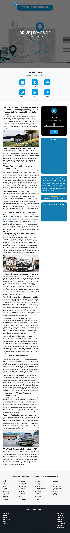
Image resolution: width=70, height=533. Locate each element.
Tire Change (61, 513)
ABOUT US (27, 4)
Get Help (54, 132)
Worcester (55, 494)
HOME (20, 4)
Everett (6, 499)
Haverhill (23, 488)
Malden (22, 498)
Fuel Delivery (61, 517)
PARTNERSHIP (36, 4)
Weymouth (55, 491)
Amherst (6, 481)
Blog (4, 521)
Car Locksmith (61, 523)
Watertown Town (57, 486)
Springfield (55, 481)
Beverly (6, 486)
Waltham (55, 485)
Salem (38, 499)
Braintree (6, 490)
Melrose (39, 481)
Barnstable (7, 485)
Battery (22, 86)
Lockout (22, 96)
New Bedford (40, 485)
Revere (38, 498)
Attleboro (6, 483)
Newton (38, 486)
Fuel (35, 96)
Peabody (39, 491)
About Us (6, 513)
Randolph (39, 496)
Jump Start (60, 515)
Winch (47, 96)
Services (52, 4)
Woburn (54, 493)
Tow (47, 86)
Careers (5, 517)
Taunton (54, 483)
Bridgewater (7, 491)
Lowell (22, 494)
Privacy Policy (38, 530)
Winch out (60, 525)
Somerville (55, 480)
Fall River (23, 480)
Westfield (55, 490)
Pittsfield (39, 493)
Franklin (22, 485)
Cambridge (7, 494)
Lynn (22, 496)
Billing (45, 4)
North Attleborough (41, 488)
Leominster (23, 493)
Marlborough (24, 499)
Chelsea (6, 496)
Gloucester (23, 486)
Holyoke (22, 490)
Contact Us (6, 519)
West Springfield (57, 488)
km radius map (54, 157)
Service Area (61, 527)
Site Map (6, 523)
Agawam (6, 480)
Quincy (38, 494)
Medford (39, 480)
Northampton (40, 490)
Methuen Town (40, 483)
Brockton (6, 493)
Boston (6, 488)
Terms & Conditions (30, 530)
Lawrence (23, 491)
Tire (35, 86)
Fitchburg (23, 481)
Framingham (23, 483)
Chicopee (6, 498)
